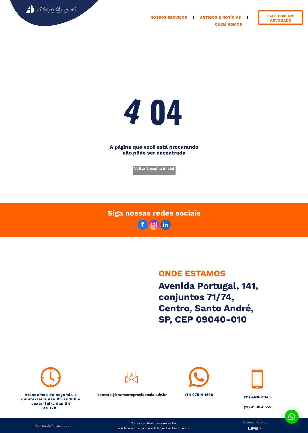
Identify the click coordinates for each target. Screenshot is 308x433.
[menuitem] (169, 17)
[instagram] (154, 225)
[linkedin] (165, 225)
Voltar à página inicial (154, 168)
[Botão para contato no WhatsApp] (292, 417)
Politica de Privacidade (52, 425)
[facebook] (143, 225)
